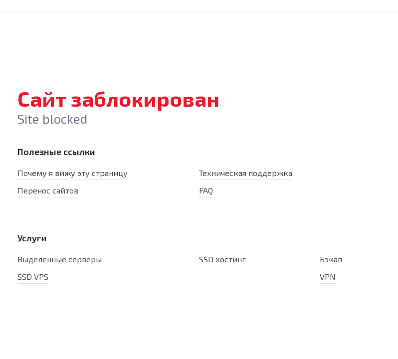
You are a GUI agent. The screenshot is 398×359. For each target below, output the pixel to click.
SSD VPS (32, 276)
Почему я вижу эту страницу (72, 173)
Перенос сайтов (47, 190)
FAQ (206, 190)
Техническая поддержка (245, 173)
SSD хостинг (222, 259)
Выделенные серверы (59, 259)
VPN (328, 276)
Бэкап (331, 259)
